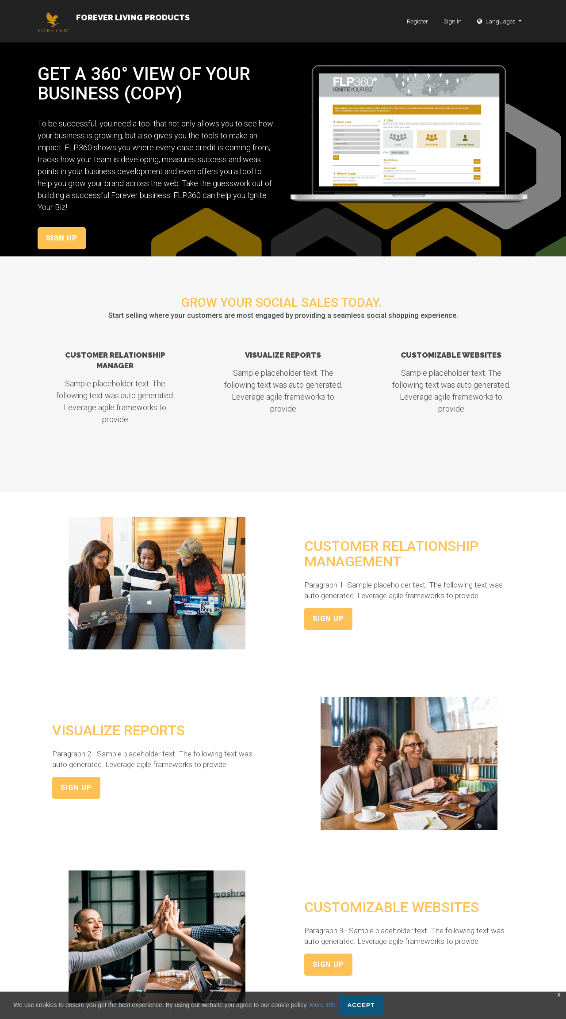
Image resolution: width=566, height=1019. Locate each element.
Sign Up (61, 238)
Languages (497, 26)
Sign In (453, 26)
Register (417, 26)
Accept (361, 1005)
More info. (323, 1004)
